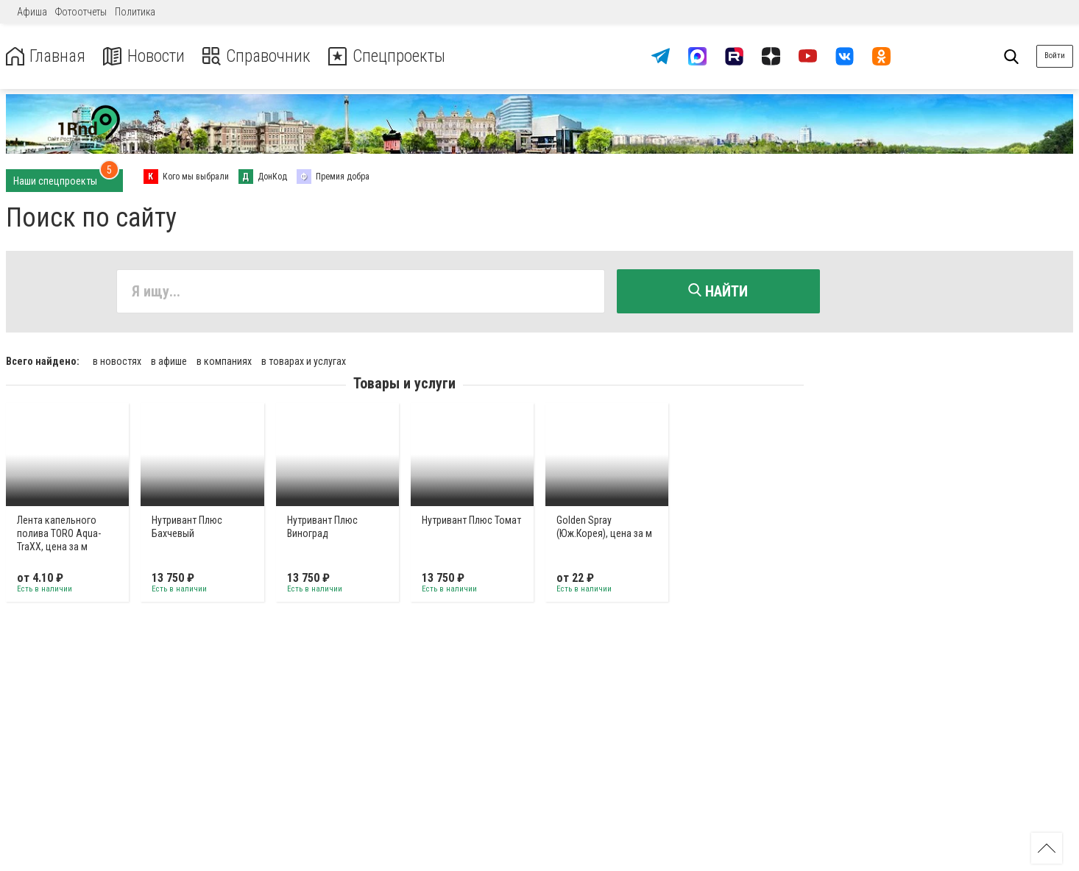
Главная (46, 56)
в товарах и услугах (303, 360)
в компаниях (224, 360)
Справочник (260, 56)
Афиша (32, 12)
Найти (718, 291)
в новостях (117, 360)
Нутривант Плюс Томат (471, 519)
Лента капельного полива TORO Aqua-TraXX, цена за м (59, 532)
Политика (135, 12)
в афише (169, 360)
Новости (146, 56)
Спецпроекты (393, 56)
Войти (1054, 55)
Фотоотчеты (81, 12)
